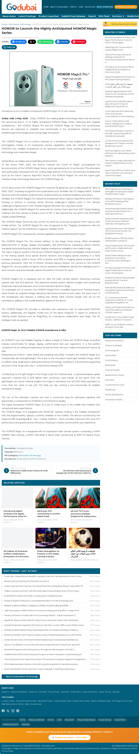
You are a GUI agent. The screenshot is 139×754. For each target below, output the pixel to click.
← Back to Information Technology (21, 676)
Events (73, 7)
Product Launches (49, 16)
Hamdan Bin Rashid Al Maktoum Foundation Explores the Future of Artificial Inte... (119, 290)
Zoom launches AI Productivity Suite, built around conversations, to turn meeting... (120, 113)
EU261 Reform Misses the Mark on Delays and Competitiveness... (33, 596)
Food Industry (111, 360)
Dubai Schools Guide (62, 701)
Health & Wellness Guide (100, 701)
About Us (5, 692)
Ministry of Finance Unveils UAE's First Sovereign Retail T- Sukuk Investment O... (40, 615)
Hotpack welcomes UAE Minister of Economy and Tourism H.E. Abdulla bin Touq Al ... (120, 231)
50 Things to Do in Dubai (122, 701)
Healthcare (110, 390)
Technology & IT (112, 350)
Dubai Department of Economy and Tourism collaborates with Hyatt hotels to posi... (119, 248)
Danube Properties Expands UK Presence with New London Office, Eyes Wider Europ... (44, 625)
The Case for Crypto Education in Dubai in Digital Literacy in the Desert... (120, 163)
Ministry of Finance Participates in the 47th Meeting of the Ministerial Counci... (119, 201)
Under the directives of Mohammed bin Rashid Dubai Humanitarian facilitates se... (42, 640)
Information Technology (20, 24)
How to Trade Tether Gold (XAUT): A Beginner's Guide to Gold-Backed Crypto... (118, 123)
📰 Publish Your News (125, 7)
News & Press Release (107, 7)
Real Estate (110, 365)
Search (92, 16)
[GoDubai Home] (22, 7)
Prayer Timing (105, 692)
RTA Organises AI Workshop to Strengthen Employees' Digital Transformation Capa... (119, 191)
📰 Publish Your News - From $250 (69, 737)
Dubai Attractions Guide (26, 701)
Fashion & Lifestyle (113, 345)
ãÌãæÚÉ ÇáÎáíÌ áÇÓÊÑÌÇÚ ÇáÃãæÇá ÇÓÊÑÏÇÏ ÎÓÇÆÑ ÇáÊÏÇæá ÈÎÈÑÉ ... (37, 605)
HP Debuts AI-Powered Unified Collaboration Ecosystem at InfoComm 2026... (119, 69)
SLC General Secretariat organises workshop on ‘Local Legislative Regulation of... (118, 300)
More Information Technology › (81, 483)
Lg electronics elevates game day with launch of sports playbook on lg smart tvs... (119, 104)
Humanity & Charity (114, 400)
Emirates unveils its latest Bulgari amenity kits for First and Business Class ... (120, 280)
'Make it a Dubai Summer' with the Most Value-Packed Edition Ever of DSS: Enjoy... (42, 591)
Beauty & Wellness (59, 7)
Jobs (81, 7)
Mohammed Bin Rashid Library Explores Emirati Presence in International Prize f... (119, 211)
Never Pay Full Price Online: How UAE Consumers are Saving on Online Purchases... (120, 173)
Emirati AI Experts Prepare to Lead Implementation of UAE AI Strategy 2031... (39, 601)
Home (46, 7)
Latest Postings (27, 16)
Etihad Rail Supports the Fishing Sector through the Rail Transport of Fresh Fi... (40, 649)
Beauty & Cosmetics (114, 341)
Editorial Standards (19, 692)
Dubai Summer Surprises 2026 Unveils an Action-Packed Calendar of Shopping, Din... (119, 221)
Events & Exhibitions (114, 395)
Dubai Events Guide (81, 701)
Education (90, 7)
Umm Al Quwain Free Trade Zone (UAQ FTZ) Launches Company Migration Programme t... (45, 659)
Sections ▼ (118, 16)
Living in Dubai (8, 701)
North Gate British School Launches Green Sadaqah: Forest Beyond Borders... (40, 669)
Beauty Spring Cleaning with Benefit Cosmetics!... (27, 581)
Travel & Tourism (112, 370)
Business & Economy (114, 375)
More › (131, 32)
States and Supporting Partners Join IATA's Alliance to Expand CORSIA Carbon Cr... (119, 310)
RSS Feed (104, 16)
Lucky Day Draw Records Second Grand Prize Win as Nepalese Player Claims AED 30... (44, 586)
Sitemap (115, 692)
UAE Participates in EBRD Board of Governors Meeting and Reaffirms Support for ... (42, 610)
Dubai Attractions (89, 692)
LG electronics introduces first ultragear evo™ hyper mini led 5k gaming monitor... (119, 143)
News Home (9, 16)
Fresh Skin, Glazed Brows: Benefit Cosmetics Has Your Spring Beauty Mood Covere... (43, 576)
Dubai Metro (75, 692)
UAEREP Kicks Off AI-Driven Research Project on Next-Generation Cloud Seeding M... (43, 654)
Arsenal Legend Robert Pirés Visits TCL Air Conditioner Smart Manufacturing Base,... (119, 94)
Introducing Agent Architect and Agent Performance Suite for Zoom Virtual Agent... (120, 40)
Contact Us (32, 692)
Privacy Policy (54, 692)
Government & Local (114, 385)
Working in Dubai (45, 701)
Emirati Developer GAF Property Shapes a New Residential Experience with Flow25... (43, 635)
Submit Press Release (73, 16)
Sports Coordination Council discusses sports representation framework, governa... (42, 644)
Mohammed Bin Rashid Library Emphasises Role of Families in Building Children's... (42, 630)
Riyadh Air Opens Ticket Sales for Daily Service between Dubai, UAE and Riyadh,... (42, 620)
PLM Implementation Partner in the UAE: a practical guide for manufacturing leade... (119, 133)
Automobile (110, 355)
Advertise (65, 692)
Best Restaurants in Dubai (12, 704)
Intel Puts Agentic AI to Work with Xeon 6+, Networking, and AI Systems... (120, 153)
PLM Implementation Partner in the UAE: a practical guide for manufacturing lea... (41, 664)
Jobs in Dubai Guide (33, 704)
